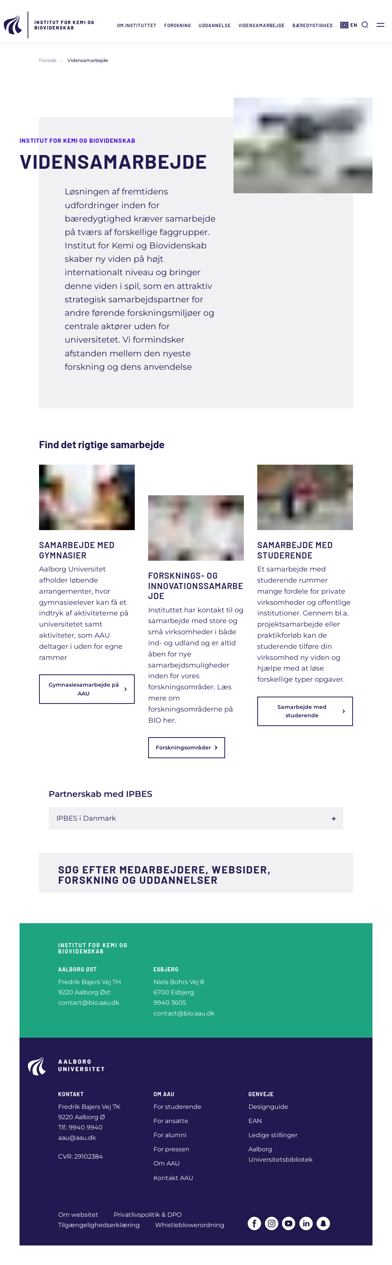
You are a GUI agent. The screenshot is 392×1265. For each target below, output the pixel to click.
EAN (255, 1121)
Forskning (177, 25)
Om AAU (167, 1163)
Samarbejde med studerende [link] (311, 711)
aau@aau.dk (77, 1137)
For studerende (177, 1106)
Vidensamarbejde (261, 25)
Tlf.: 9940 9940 (80, 1127)
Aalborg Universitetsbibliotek (280, 1154)
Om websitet (78, 1214)
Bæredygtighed (312, 25)
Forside (47, 60)
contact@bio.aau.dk (88, 1002)
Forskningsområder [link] (186, 747)
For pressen (171, 1149)
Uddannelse (215, 25)
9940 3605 (170, 1002)
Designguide (268, 1106)
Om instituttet (137, 25)
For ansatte (171, 1121)
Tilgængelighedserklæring (99, 1225)
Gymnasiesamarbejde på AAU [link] (88, 689)
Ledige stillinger (272, 1135)
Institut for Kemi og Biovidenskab (64, 25)
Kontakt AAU (173, 1178)
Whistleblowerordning (189, 1225)
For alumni (170, 1135)
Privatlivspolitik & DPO (147, 1214)
